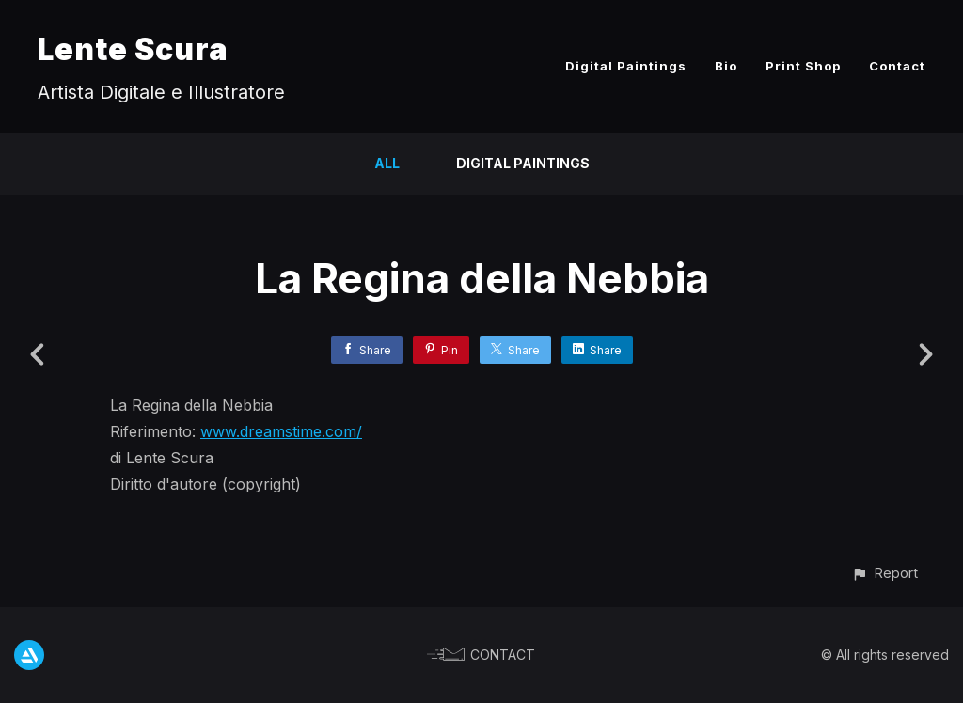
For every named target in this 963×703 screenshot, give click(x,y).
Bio (726, 65)
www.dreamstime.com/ (281, 431)
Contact (897, 65)
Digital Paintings (626, 65)
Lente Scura (133, 49)
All (387, 163)
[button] (884, 573)
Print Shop (803, 65)
